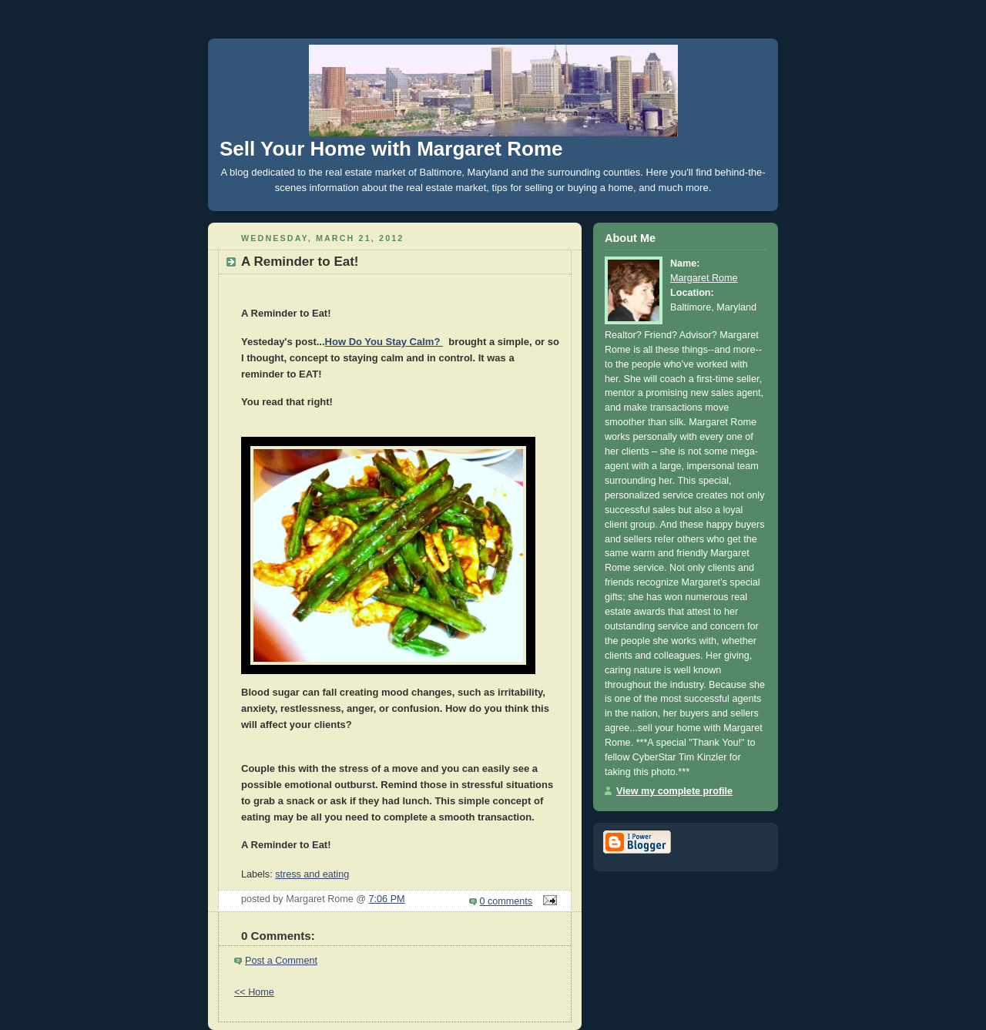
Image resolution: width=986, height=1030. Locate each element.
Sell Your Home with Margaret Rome (391, 148)
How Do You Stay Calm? (384, 341)
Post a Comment (281, 960)
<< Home (254, 992)
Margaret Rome (704, 278)
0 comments (506, 901)
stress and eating (312, 874)
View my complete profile (674, 791)
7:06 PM (387, 899)
